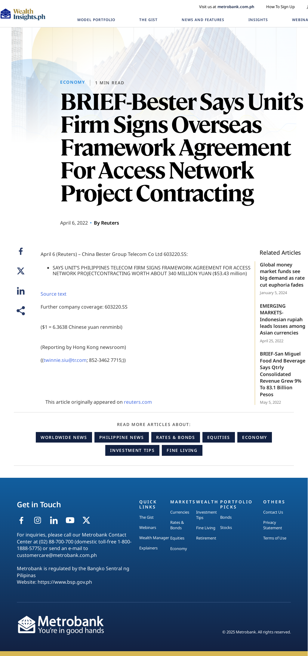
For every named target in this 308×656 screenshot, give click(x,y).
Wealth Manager (154, 537)
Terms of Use (274, 538)
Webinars (147, 527)
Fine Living (182, 450)
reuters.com (138, 402)
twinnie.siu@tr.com (65, 360)
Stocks (226, 527)
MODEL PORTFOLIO (96, 19)
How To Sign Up (280, 6)
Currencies (179, 512)
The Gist (146, 517)
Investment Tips (132, 450)
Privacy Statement (272, 525)
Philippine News (121, 437)
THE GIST (148, 19)
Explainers (148, 548)
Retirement (206, 538)
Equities (218, 437)
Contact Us (273, 512)
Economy (254, 437)
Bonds (226, 517)
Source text (53, 294)
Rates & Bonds (175, 437)
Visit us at (226, 6)
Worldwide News (64, 437)
